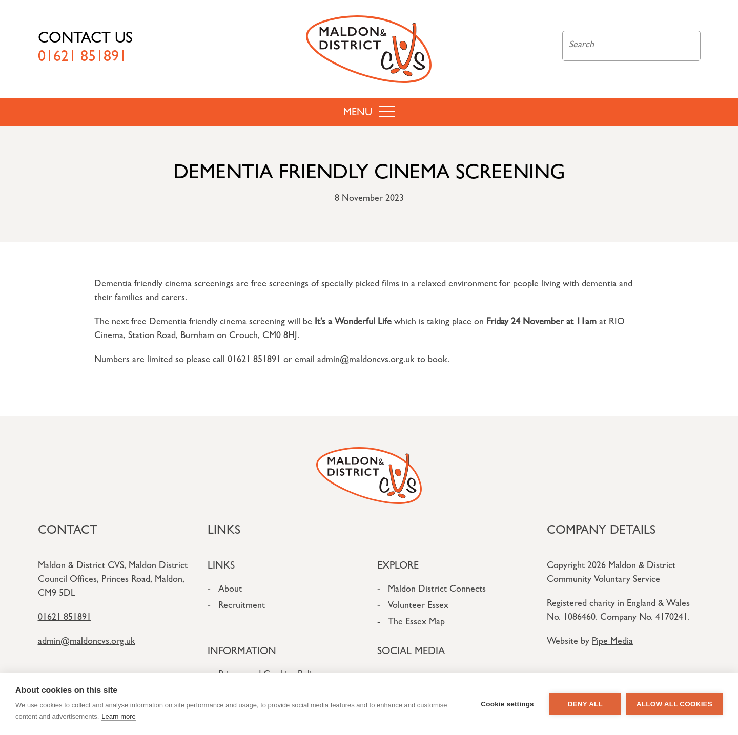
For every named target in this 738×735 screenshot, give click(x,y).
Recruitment (241, 606)
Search (687, 45)
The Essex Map (416, 622)
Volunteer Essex (418, 606)
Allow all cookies (674, 704)
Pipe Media (612, 642)
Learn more (118, 716)
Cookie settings (507, 704)
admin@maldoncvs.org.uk (86, 642)
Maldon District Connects (437, 590)
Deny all (585, 704)
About (230, 590)
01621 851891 (254, 360)
